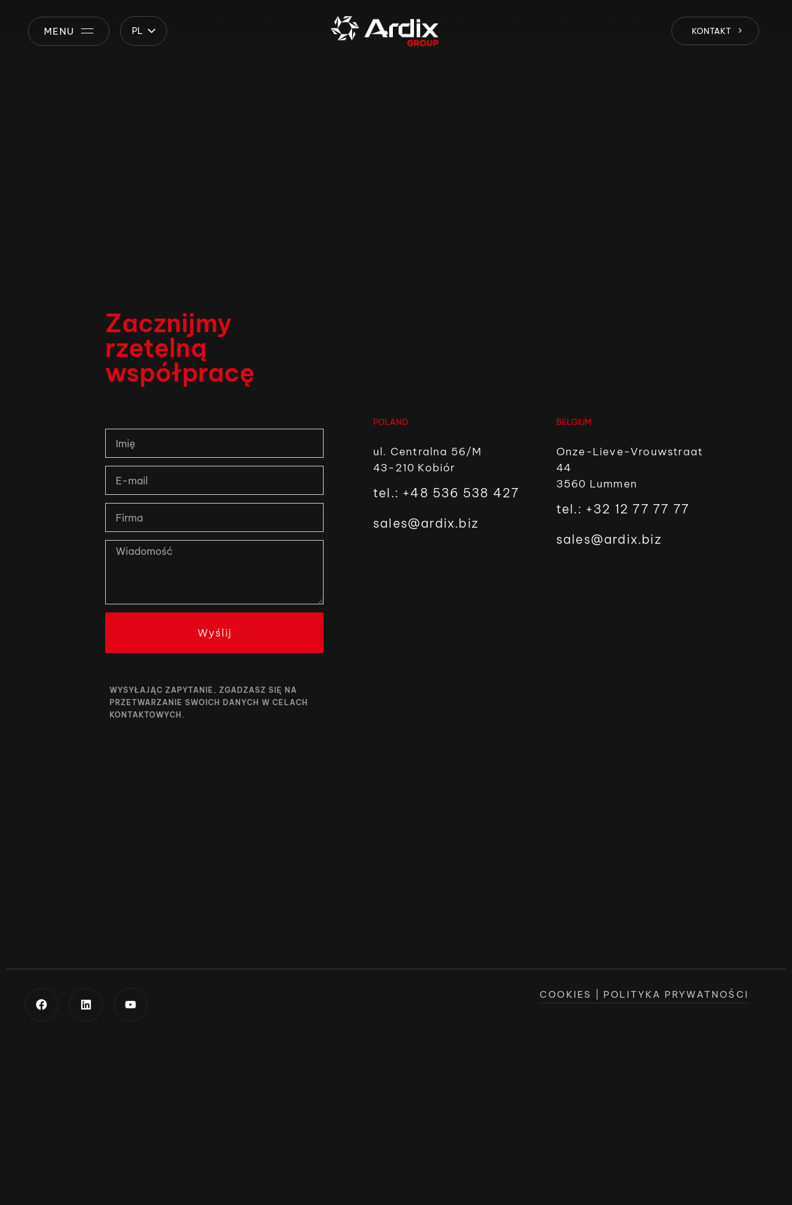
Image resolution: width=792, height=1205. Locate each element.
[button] (143, 31)
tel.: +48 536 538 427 (446, 492)
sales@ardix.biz (425, 523)
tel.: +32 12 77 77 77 (622, 509)
